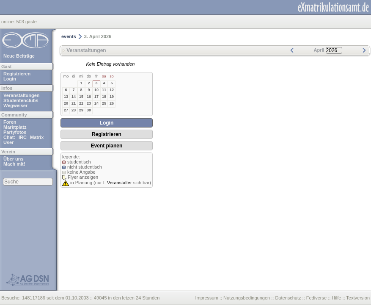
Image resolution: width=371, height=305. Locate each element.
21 (73, 103)
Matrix (37, 137)
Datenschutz (288, 297)
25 (104, 103)
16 (89, 96)
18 (104, 96)
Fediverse (316, 297)
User (8, 142)
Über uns (13, 158)
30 (89, 110)
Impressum (206, 297)
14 (73, 96)
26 (112, 103)
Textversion (358, 297)
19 (112, 96)
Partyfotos (14, 132)
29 (81, 110)
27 (66, 110)
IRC (23, 137)
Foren (9, 122)
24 (96, 103)
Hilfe (336, 297)
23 (89, 103)
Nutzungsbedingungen (246, 297)
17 (96, 96)
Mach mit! (14, 163)
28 (73, 110)
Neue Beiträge (19, 55)
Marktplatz (14, 127)
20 (66, 103)
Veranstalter (119, 182)
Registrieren (16, 73)
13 (66, 96)
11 (104, 90)
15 (81, 96)
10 (96, 90)
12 (112, 90)
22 (81, 103)
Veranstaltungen (21, 95)
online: (8, 21)
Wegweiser (15, 105)
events (68, 36)
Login (9, 78)
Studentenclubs (20, 100)
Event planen (107, 146)
